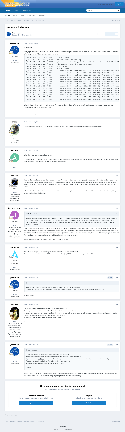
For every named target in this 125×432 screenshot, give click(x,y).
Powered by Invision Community (62, 429)
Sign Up (119, 4)
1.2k (15, 193)
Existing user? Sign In (105, 4)
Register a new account (36, 403)
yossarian (17, 33)
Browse (8, 11)
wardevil (14, 304)
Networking (28, 35)
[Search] (96, 10)
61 (14, 321)
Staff (22, 15)
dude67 (14, 176)
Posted (31, 43)
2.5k (15, 139)
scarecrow (14, 247)
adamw (14, 151)
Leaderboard (42, 15)
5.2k (15, 267)
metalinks (39, 313)
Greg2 (14, 122)
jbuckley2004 (14, 208)
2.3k (15, 167)
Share (99, 34)
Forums (7, 15)
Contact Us (62, 427)
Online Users (31, 15)
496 (15, 60)
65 (14, 225)
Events (15, 15)
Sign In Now (89, 403)
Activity (17, 10)
